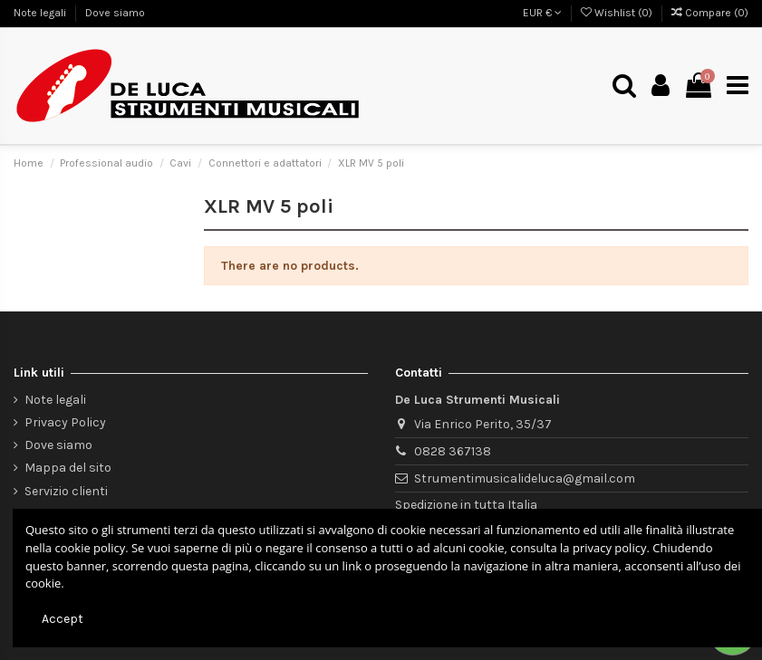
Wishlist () (618, 12)
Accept (62, 619)
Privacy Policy (65, 422)
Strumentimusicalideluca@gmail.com (524, 478)
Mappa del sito (67, 467)
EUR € (542, 12)
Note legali (41, 12)
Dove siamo (115, 12)
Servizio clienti (66, 491)
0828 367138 (452, 451)
